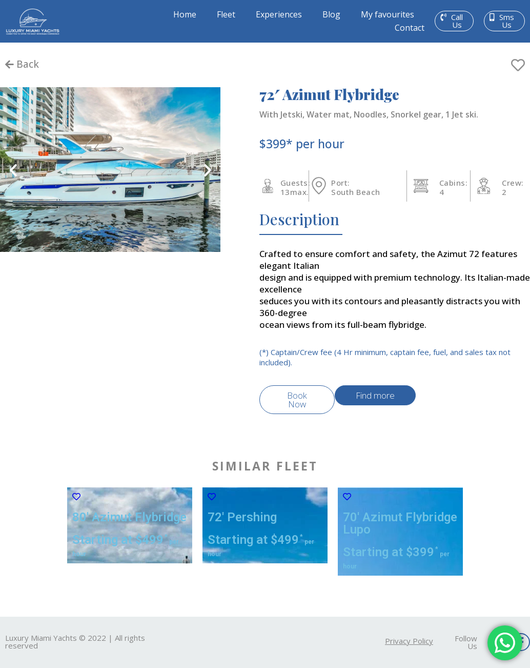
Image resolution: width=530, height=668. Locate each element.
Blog (331, 14)
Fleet (226, 14)
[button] (454, 21)
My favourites (387, 14)
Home (184, 14)
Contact (409, 27)
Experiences (279, 14)
